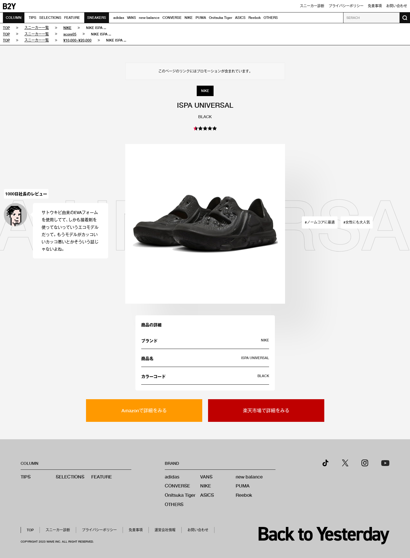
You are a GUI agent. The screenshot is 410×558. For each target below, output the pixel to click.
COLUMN (14, 17)
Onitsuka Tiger (220, 17)
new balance (149, 17)
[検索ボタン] (405, 17)
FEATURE (72, 17)
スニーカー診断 (312, 6)
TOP (30, 530)
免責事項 (375, 6)
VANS (131, 17)
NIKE (189, 17)
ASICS (240, 17)
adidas (118, 17)
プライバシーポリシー (346, 6)
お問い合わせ (396, 6)
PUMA (201, 17)
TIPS (32, 17)
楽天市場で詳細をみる (266, 410)
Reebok (254, 17)
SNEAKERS (96, 17)
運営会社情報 (165, 530)
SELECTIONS (50, 17)
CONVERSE (172, 17)
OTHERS (271, 17)
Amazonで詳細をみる (144, 410)
